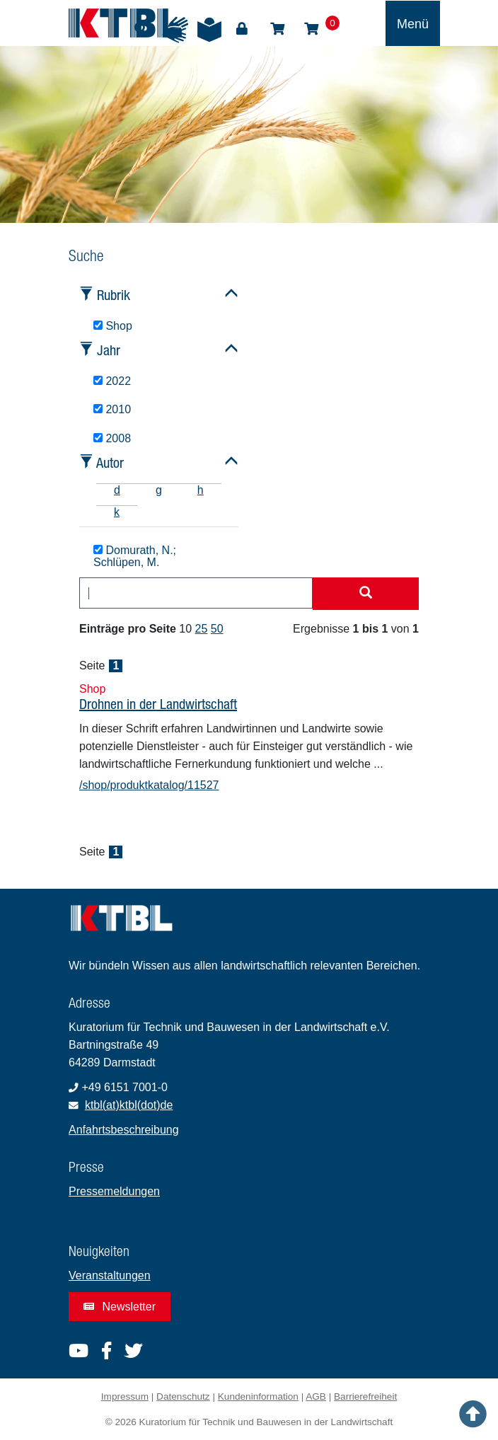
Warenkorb (311, 29)
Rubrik (113, 295)
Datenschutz (183, 1396)
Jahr (108, 350)
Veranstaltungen (110, 1275)
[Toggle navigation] (413, 23)
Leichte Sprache (209, 30)
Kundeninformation (258, 1396)
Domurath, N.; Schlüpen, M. (134, 556)
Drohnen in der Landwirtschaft (158, 704)
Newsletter (119, 1306)
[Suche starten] (366, 593)
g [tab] (159, 490)
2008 (112, 438)
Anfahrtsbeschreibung (124, 1130)
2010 (112, 409)
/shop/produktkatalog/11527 (149, 785)
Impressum (125, 1396)
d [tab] (117, 490)
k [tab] (117, 512)
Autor (110, 462)
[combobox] (196, 593)
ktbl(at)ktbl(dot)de (129, 1105)
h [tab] (200, 490)
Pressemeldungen (114, 1191)
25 (201, 629)
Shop (277, 29)
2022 (112, 381)
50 (217, 629)
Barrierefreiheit (365, 1396)
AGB (316, 1396)
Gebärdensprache (175, 30)
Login (242, 29)
